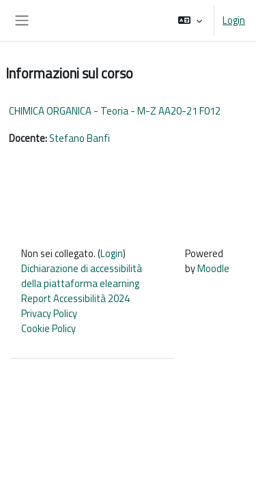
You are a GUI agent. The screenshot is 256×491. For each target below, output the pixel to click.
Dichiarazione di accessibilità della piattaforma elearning (81, 276)
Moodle (213, 268)
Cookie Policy (48, 328)
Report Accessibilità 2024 (75, 298)
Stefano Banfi (79, 138)
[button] (190, 20)
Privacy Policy (49, 313)
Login (234, 20)
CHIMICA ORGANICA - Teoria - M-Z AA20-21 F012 (115, 111)
